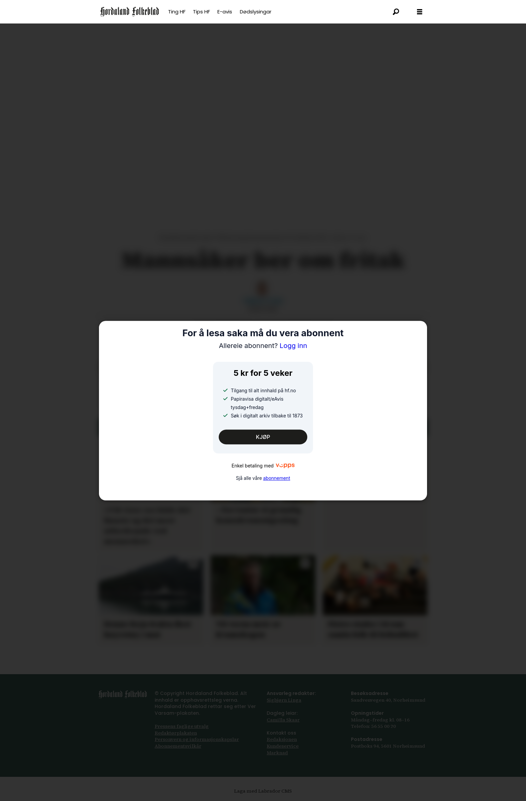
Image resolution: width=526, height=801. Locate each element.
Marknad (277, 752)
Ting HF (177, 11)
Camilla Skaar (283, 719)
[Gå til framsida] (129, 12)
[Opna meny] (419, 12)
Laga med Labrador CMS (263, 791)
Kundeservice (283, 746)
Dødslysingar (255, 11)
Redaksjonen (282, 739)
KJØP (263, 437)
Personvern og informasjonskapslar (197, 739)
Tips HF (201, 11)
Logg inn (263, 346)
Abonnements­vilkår (178, 746)
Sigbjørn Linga (284, 700)
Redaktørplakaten (176, 733)
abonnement (276, 478)
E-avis (224, 11)
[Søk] (396, 11)
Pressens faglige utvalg (182, 726)
